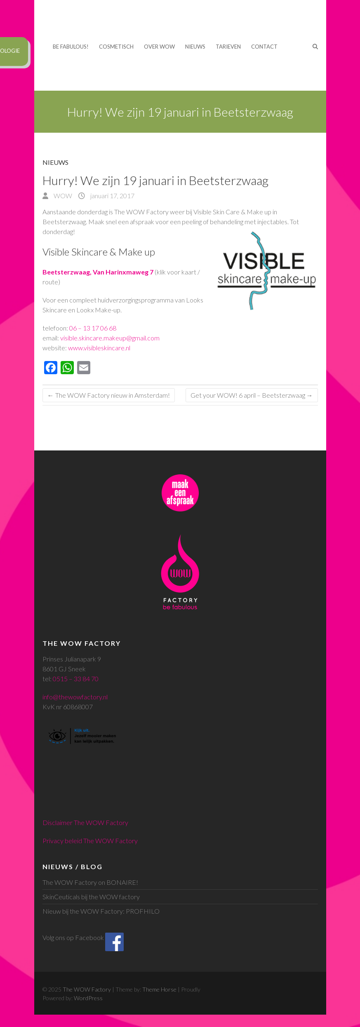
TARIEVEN (228, 46)
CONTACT (264, 46)
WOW (62, 195)
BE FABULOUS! (71, 46)
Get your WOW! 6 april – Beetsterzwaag (252, 395)
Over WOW (159, 46)
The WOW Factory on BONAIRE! (90, 882)
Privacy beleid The (68, 840)
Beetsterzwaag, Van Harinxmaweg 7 (97, 272)
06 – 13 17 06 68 (92, 328)
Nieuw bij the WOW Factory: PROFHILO (101, 911)
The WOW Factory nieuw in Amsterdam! (108, 395)
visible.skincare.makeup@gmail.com (110, 338)
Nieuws (195, 46)
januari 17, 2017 (111, 195)
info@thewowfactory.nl (75, 697)
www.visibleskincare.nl (99, 348)
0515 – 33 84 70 (76, 678)
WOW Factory (116, 840)
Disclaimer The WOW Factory (85, 822)
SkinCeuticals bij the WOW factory (91, 896)
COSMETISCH (116, 46)
